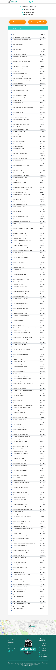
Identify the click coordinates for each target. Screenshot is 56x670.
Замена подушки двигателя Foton (20, 414)
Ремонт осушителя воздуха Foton (20, 129)
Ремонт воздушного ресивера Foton (21, 165)
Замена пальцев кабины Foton (20, 429)
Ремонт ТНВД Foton (17, 100)
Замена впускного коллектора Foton (21, 550)
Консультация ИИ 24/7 (37, 22)
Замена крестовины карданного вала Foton (22, 472)
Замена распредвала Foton (19, 371)
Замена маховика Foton (18, 443)
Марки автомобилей (11, 641)
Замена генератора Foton (19, 531)
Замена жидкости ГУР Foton (19, 502)
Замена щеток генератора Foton (20, 245)
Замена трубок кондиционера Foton (21, 279)
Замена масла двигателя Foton (20, 451)
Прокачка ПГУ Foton (17, 199)
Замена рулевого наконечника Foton (21, 354)
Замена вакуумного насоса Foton (20, 562)
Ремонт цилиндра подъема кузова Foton (22, 78)
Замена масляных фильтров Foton (20, 446)
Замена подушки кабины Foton (20, 412)
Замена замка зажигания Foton (20, 492)
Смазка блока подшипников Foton (20, 66)
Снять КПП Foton (17, 49)
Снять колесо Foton (17, 51)
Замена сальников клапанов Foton (20, 330)
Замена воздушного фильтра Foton (21, 552)
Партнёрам (10, 645)
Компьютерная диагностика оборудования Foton (24, 226)
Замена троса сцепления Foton (20, 286)
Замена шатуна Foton (18, 252)
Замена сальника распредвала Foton (21, 339)
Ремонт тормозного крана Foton (20, 95)
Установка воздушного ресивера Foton (21, 37)
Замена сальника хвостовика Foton (21, 335)
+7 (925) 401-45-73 (28, 12)
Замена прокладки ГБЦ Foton (19, 388)
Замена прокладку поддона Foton (20, 380)
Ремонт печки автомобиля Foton (20, 121)
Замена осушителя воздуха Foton (20, 434)
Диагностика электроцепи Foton (20, 586)
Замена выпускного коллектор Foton (21, 538)
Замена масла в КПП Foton (19, 458)
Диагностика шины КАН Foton (19, 589)
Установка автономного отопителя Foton (22, 39)
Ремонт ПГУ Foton (17, 126)
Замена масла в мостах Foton (19, 456)
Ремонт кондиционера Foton (19, 138)
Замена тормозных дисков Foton (20, 298)
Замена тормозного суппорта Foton (21, 308)
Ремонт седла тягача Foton (19, 109)
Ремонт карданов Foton (18, 148)
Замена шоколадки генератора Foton (21, 247)
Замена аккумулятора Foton (19, 581)
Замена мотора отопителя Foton (20, 441)
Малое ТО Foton (17, 223)
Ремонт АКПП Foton (17, 170)
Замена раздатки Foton (18, 373)
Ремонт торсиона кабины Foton (20, 85)
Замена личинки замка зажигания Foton (22, 468)
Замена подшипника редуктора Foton (21, 407)
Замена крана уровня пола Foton (20, 475)
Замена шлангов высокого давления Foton (22, 250)
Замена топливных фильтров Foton (21, 315)
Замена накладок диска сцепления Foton (22, 439)
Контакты (10, 643)
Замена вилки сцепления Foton (20, 557)
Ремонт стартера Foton (18, 102)
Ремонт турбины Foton (18, 83)
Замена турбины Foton (18, 276)
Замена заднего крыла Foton (19, 499)
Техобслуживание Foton (18, 42)
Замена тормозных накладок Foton (21, 291)
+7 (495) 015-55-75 (28, 9)
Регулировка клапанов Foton (19, 192)
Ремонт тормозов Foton (18, 88)
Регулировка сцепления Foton (19, 182)
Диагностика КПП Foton (18, 596)
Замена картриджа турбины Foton (20, 487)
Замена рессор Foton (18, 359)
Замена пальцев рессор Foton (20, 426)
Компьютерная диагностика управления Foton (23, 228)
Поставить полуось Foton (18, 209)
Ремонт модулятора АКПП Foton (20, 134)
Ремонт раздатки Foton (18, 112)
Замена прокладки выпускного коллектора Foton (24, 390)
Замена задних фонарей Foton (20, 497)
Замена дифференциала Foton (20, 504)
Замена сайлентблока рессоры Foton (21, 349)
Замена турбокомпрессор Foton (20, 274)
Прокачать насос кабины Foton (20, 201)
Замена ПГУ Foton (17, 424)
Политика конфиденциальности (28, 665)
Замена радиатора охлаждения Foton (21, 376)
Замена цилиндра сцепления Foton (21, 257)
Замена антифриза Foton (18, 572)
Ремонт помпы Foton (17, 114)
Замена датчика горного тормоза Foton (21, 521)
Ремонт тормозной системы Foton (20, 90)
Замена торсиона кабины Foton (20, 289)
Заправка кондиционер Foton (19, 233)
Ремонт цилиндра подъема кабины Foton (22, 80)
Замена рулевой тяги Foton (19, 351)
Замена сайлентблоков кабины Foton (21, 347)
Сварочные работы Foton (18, 68)
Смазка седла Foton (17, 63)
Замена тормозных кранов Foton (20, 293)
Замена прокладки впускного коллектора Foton (23, 393)
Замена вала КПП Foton (18, 560)
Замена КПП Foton (17, 477)
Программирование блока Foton (20, 204)
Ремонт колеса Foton (18, 143)
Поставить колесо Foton (18, 213)
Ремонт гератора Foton (18, 160)
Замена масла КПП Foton (19, 448)
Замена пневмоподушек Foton (20, 422)
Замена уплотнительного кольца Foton (21, 272)
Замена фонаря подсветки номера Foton (22, 264)
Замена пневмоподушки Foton (20, 419)
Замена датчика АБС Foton (19, 523)
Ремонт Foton (16, 71)
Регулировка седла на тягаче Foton (21, 189)
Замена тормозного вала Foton (20, 313)
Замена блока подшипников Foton (20, 569)
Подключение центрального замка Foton (22, 221)
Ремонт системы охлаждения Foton (21, 105)
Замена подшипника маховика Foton (21, 410)
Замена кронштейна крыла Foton (20, 470)
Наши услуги (11, 639)
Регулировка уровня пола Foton (20, 177)
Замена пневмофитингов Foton (20, 417)
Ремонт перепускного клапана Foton (21, 124)
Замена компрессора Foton (19, 480)
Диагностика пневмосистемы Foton (21, 593)
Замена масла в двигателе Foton (20, 460)
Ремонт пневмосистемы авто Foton (21, 119)
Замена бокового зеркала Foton (20, 564)
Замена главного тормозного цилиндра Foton (23, 528)
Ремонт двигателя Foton (18, 155)
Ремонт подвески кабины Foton (20, 117)
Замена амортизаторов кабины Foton (21, 574)
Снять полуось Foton (17, 46)
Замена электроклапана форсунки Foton (22, 240)
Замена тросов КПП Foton (19, 284)
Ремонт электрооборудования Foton (21, 76)
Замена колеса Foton (18, 485)
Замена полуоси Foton (18, 402)
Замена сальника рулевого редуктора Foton (23, 337)
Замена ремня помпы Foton (19, 361)
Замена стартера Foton (18, 325)
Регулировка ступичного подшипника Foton (22, 187)
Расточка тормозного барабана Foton (21, 197)
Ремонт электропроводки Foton (20, 73)
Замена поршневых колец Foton (20, 397)
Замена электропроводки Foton (20, 238)
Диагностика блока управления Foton (21, 603)
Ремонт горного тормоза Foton (20, 158)
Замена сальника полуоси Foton (20, 342)
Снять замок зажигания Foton (19, 54)
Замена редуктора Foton (18, 368)
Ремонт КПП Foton (17, 136)
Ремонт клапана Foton (18, 146)
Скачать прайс (17, 22)
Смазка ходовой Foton (18, 59)
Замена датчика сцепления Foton (20, 518)
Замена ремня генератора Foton (20, 366)
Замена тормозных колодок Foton (20, 296)
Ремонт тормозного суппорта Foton (21, 92)
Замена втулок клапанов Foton (20, 545)
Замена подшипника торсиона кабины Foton (23, 405)
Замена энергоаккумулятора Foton (20, 235)
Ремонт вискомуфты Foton (19, 167)
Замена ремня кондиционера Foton (21, 364)
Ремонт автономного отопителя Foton (21, 175)
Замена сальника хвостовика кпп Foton (21, 332)
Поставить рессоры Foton (19, 206)
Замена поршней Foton (18, 395)
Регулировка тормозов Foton (19, 180)
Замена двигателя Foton (18, 511)
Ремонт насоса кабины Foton (19, 131)
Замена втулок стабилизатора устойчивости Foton (24, 543)
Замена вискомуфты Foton (19, 555)
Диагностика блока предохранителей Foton (22, 606)
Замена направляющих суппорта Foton (21, 436)
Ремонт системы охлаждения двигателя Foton (23, 107)
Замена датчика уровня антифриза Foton (22, 516)
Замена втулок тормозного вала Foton (21, 540)
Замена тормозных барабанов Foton (21, 301)
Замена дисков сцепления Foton (20, 506)
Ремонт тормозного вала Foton (20, 97)
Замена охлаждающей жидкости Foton (21, 431)
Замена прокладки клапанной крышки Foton (23, 383)
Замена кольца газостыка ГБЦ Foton (21, 482)
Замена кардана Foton (18, 489)
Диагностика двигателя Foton (19, 601)
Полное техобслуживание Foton (20, 218)
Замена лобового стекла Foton (20, 465)
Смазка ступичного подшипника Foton (21, 61)
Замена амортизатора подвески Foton (21, 577)
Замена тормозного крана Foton (20, 310)
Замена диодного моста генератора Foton (22, 509)
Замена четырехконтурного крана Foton (22, 255)
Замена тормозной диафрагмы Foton (21, 305)
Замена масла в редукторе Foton (20, 453)
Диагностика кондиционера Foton (20, 598)
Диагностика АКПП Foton (18, 608)
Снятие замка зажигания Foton (20, 56)
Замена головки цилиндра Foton (20, 526)
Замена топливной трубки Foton (20, 318)
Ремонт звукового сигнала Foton (20, 151)
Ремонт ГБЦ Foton (17, 163)
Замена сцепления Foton (18, 320)
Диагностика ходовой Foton (19, 591)
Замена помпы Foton (18, 400)
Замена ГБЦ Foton (17, 533)
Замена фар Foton (17, 269)
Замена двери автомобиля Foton (20, 514)
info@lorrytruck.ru (28, 14)
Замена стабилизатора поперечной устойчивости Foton (25, 327)
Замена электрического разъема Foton (21, 243)
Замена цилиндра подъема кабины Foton (22, 259)
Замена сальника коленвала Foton (20, 344)
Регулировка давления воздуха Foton (21, 194)
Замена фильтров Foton (18, 267)
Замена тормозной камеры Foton (20, 303)
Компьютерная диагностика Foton (20, 230)
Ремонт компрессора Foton (19, 141)
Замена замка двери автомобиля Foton (22, 494)
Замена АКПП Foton (17, 579)
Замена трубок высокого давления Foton (22, 281)
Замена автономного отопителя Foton (21, 584)
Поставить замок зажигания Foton (20, 216)
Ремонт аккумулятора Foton (19, 172)
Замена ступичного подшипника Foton (21, 322)
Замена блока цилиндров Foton (20, 567)
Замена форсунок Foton (18, 262)
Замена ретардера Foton (18, 356)
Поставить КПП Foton (18, 211)
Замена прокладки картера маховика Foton (22, 385)
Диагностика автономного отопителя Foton (22, 610)
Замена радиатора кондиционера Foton (22, 378)
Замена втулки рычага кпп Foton (20, 548)
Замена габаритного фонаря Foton (20, 535)
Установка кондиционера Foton (20, 34)
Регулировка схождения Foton (20, 184)
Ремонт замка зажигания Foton (20, 153)
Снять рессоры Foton (18, 44)
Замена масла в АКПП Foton (19, 463)
